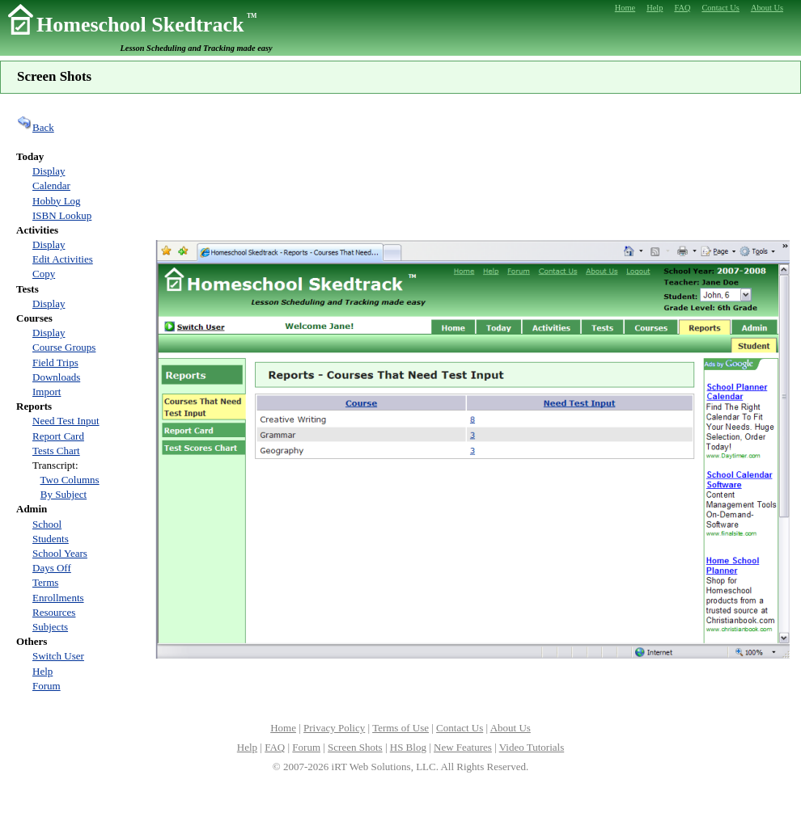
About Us (510, 728)
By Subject (63, 494)
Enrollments (58, 598)
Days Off (51, 568)
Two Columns (70, 480)
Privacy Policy (334, 728)
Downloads (56, 377)
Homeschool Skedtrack (146, 24)
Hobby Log (56, 201)
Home (283, 728)
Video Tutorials (531, 747)
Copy (43, 273)
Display (48, 171)
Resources (53, 612)
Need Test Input (66, 421)
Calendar (51, 185)
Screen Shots (355, 747)
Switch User (58, 656)
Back (35, 127)
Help (42, 671)
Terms (45, 582)
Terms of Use (400, 728)
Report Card (58, 436)
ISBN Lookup (61, 215)
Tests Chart (56, 450)
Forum (46, 686)
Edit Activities (62, 259)
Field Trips (55, 362)
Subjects (50, 627)
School (46, 524)
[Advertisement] (473, 164)
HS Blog (408, 747)
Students (50, 539)
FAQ (275, 747)
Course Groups (63, 347)
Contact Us (459, 728)
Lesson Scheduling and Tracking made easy (197, 48)
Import (46, 391)
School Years (59, 553)
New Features (463, 747)
